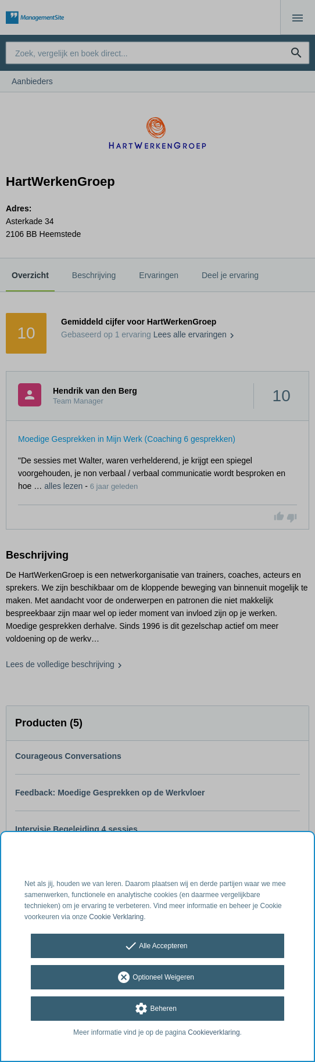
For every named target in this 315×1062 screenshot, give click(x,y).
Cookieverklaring (213, 1032)
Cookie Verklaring (116, 917)
